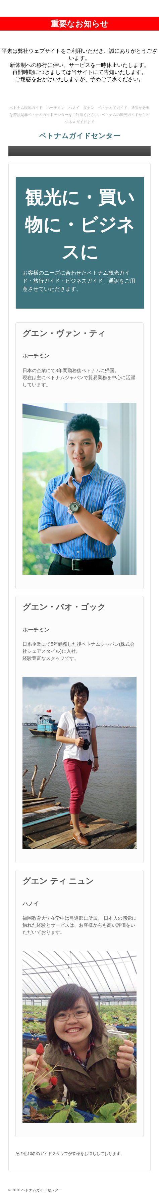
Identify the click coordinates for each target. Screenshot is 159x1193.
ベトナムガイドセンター (79, 136)
